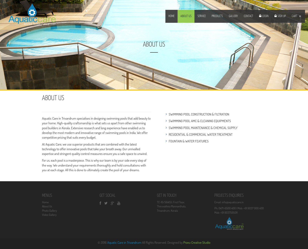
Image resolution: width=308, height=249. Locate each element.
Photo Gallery (49, 210)
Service (201, 16)
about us (186, 16)
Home (171, 16)
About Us (47, 206)
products (217, 16)
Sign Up (281, 16)
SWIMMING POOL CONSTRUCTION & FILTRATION (199, 114)
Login (264, 16)
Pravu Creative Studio (196, 242)
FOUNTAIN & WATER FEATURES (189, 141)
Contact (248, 16)
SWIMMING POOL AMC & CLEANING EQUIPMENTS (200, 121)
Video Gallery (49, 215)
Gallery (233, 16)
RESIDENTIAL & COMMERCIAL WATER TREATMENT (201, 134)
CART (297, 16)
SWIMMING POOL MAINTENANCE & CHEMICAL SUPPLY (203, 128)
